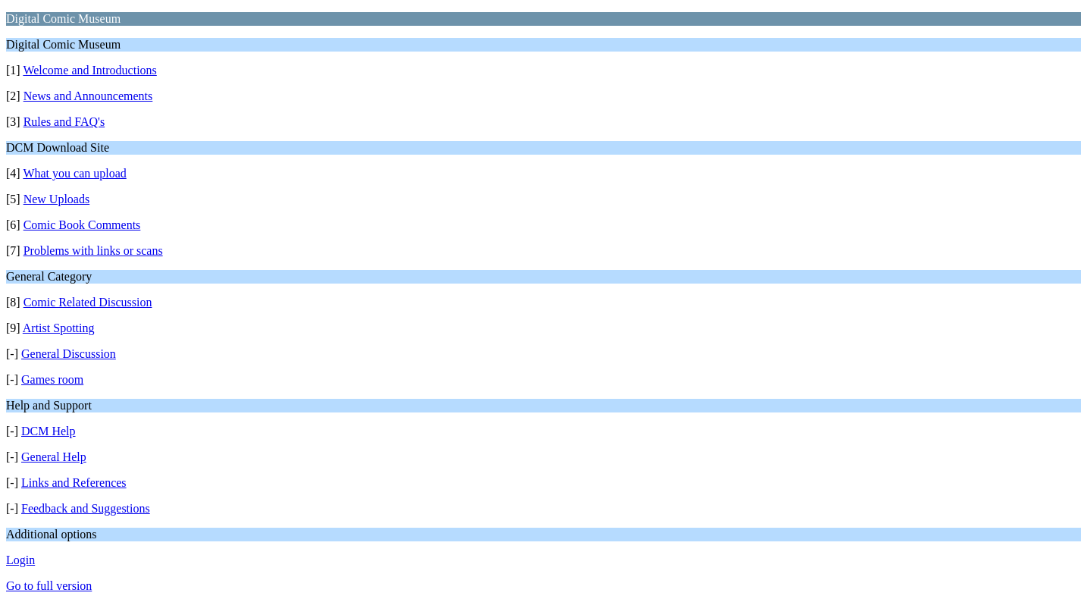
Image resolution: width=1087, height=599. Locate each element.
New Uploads (56, 199)
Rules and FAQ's (64, 121)
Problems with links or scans (93, 250)
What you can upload (74, 173)
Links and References (74, 482)
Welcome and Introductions (89, 70)
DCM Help (48, 431)
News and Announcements (88, 95)
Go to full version (49, 585)
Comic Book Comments (82, 224)
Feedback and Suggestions (85, 508)
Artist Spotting (59, 327)
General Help (53, 456)
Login (20, 560)
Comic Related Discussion (87, 302)
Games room (52, 379)
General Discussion (68, 353)
